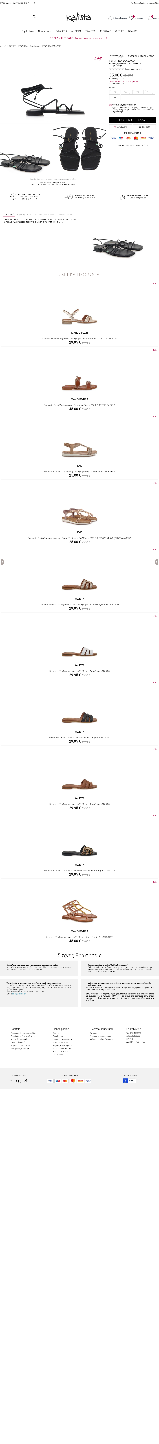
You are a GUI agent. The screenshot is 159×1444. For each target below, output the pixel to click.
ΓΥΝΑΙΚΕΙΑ (61, 31)
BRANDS (132, 31)
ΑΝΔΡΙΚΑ (76, 31)
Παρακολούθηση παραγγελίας (146, 3)
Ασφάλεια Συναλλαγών (20, 1045)
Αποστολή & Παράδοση (20, 1039)
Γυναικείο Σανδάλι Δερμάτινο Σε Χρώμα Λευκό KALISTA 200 (79, 671)
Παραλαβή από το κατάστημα (23, 1036)
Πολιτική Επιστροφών (126, 145)
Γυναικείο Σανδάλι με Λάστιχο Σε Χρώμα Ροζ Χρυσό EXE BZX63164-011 (79, 471)
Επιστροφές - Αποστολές (44, 214)
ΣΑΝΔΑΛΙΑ (34, 46)
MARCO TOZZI (79, 332)
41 (115, 97)
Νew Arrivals (44, 31)
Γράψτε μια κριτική (133, 69)
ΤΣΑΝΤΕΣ (90, 31)
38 (126, 92)
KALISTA (79, 598)
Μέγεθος (112, 87)
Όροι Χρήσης (142, 145)
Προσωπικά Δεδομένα (62, 1039)
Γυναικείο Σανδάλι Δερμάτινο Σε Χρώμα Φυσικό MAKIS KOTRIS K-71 (79, 937)
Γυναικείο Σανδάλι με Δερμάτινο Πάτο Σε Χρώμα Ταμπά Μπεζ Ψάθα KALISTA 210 (79, 604)
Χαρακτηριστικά (24, 214)
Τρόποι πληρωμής (64, 214)
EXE (79, 465)
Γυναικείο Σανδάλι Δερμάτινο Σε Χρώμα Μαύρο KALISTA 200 (79, 737)
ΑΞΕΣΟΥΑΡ (105, 31)
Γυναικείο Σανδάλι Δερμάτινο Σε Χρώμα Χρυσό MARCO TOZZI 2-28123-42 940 (79, 338)
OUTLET (119, 31)
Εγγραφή (123, 18)
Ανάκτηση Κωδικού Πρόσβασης (103, 1039)
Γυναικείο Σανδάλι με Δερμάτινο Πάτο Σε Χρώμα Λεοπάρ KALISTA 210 (79, 870)
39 (138, 92)
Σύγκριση (144, 127)
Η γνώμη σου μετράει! (62, 1048)
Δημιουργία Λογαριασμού (100, 1036)
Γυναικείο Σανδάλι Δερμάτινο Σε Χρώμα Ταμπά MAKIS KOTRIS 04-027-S (79, 405)
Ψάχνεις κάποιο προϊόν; (62, 1045)
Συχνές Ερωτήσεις (60, 1042)
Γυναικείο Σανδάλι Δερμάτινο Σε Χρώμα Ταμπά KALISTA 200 (79, 804)
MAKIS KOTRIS (79, 399)
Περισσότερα (117, 112)
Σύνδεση (116, 18)
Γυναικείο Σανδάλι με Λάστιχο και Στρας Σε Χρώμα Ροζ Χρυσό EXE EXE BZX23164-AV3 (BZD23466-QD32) (80, 538)
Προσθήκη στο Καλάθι (132, 120)
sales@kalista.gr (19, 994)
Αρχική (3, 46)
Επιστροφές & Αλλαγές (20, 1048)
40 (149, 92)
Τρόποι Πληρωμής (18, 1042)
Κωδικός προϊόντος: (118, 63)
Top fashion (28, 31)
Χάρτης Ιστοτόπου (60, 1051)
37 (115, 92)
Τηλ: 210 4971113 (133, 1033)
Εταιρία (56, 1033)
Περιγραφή (9, 214)
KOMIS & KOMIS (68, 185)
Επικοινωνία (58, 1055)
